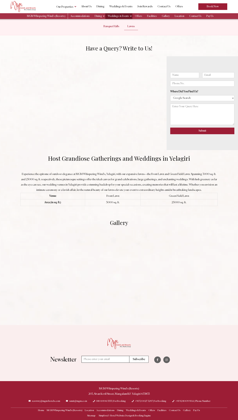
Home (41, 410)
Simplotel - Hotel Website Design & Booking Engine (125, 416)
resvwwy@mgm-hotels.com (46, 401)
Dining (100, 6)
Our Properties (66, 6)
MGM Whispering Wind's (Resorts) (46, 16)
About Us (86, 6)
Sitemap (91, 416)
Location (179, 16)
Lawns (131, 26)
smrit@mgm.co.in (78, 401)
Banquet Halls (111, 26)
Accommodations (80, 16)
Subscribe (139, 359)
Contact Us (164, 6)
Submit (202, 131)
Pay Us (210, 16)
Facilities (152, 16)
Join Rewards (145, 6)
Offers (179, 6)
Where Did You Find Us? (184, 91)
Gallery (166, 16)
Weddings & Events (120, 6)
